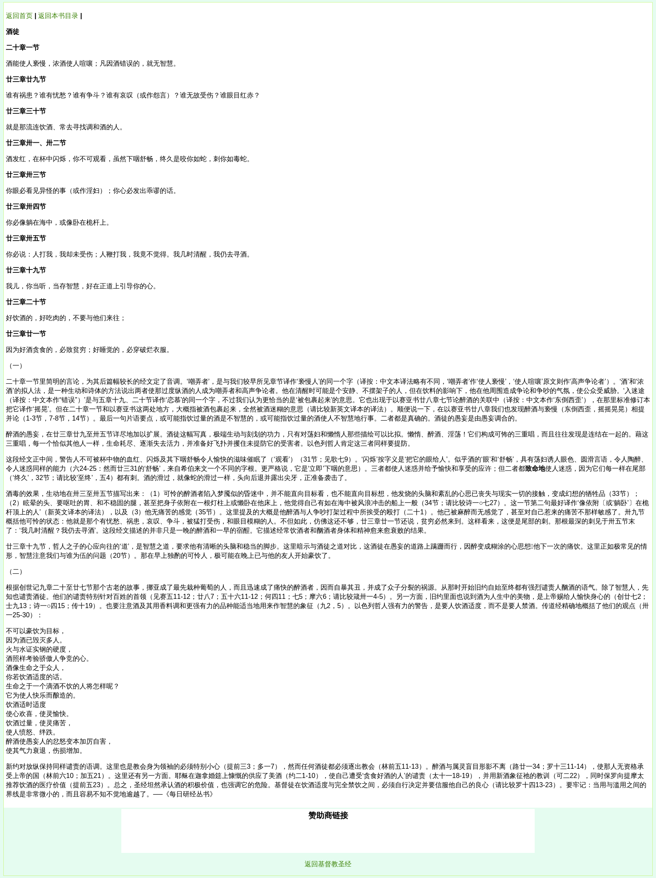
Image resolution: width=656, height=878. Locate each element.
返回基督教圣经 (328, 864)
